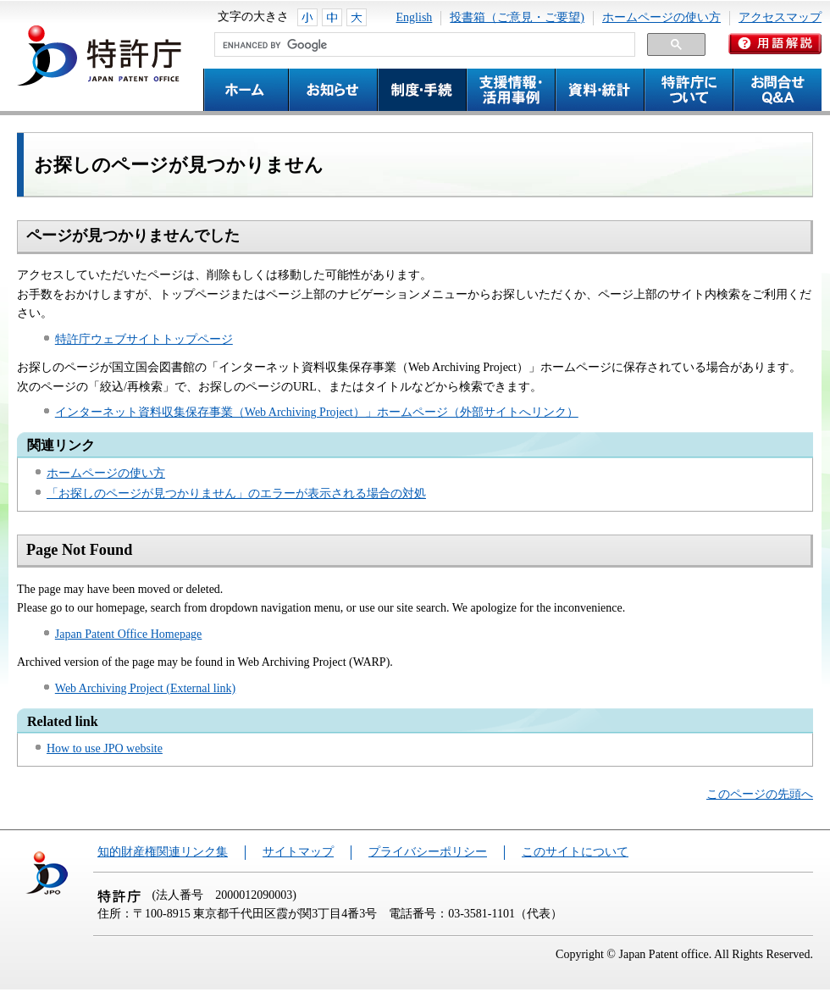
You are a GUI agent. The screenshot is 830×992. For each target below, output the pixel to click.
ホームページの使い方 (661, 17)
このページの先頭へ (759, 794)
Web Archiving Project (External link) (145, 688)
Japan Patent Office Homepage (128, 634)
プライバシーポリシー (427, 851)
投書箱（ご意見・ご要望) (517, 17)
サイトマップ (298, 851)
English (414, 17)
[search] (423, 45)
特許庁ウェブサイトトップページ (144, 339)
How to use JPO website (105, 748)
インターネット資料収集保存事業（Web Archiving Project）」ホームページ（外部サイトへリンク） (316, 412)
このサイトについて (575, 851)
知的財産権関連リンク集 (162, 851)
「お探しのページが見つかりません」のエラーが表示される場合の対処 (236, 493)
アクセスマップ (780, 17)
